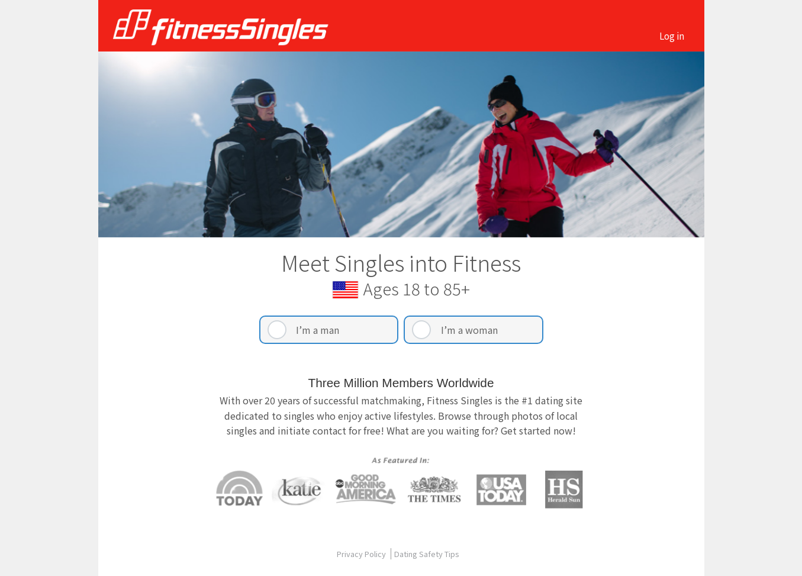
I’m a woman (469, 330)
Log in (671, 35)
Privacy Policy (362, 553)
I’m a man (317, 330)
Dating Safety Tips (426, 553)
